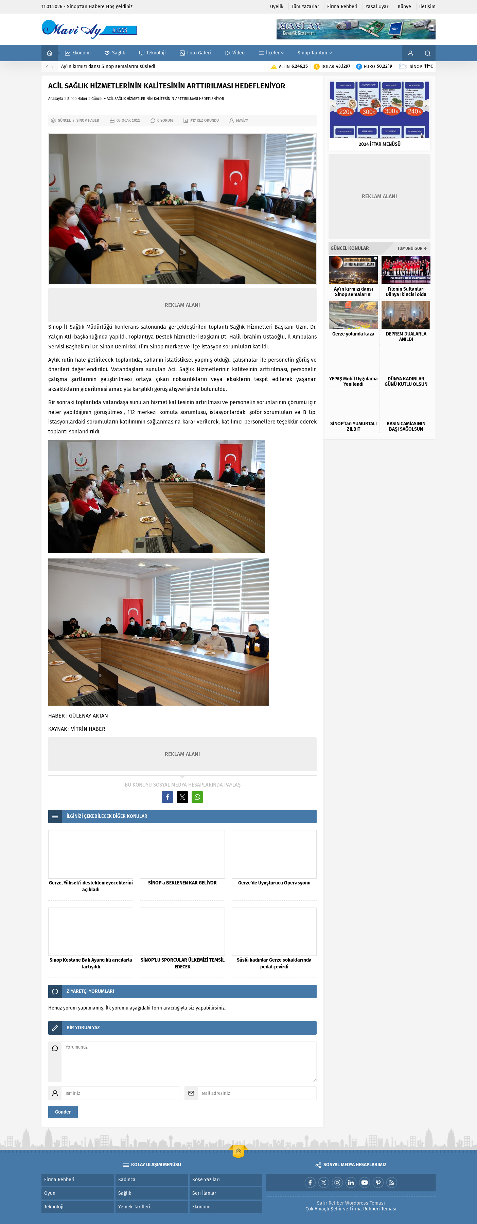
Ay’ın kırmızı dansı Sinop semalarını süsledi (108, 66)
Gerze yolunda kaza (353, 334)
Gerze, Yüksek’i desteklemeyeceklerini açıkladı (91, 887)
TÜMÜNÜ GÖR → (412, 248)
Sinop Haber (77, 99)
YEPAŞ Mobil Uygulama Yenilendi (353, 381)
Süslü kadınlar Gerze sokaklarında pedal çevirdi (274, 964)
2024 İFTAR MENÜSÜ (380, 144)
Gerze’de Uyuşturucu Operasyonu (274, 883)
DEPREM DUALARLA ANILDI (406, 336)
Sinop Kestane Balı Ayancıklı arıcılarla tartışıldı (91, 964)
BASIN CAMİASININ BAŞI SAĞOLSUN (406, 426)
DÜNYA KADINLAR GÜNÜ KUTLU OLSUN (406, 381)
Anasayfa (55, 99)
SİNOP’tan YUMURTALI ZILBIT (353, 426)
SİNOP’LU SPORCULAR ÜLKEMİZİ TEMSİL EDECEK (183, 964)
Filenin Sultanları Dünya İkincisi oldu (406, 292)
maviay (242, 120)
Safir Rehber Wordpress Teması (351, 1203)
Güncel (97, 99)
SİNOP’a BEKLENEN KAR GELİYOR (182, 883)
